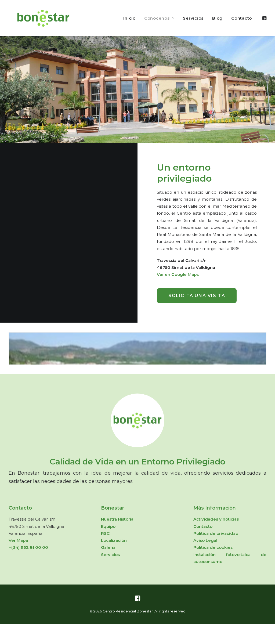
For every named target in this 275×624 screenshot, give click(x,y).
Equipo (108, 526)
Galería (108, 547)
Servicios (193, 18)
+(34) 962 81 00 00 (28, 547)
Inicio (129, 18)
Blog (217, 18)
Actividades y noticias (216, 519)
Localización (114, 540)
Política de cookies (213, 547)
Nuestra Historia (117, 519)
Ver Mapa (18, 540)
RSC (105, 533)
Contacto (241, 18)
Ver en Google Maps (178, 274)
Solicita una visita (196, 295)
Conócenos (159, 18)
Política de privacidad (215, 533)
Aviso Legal (205, 540)
